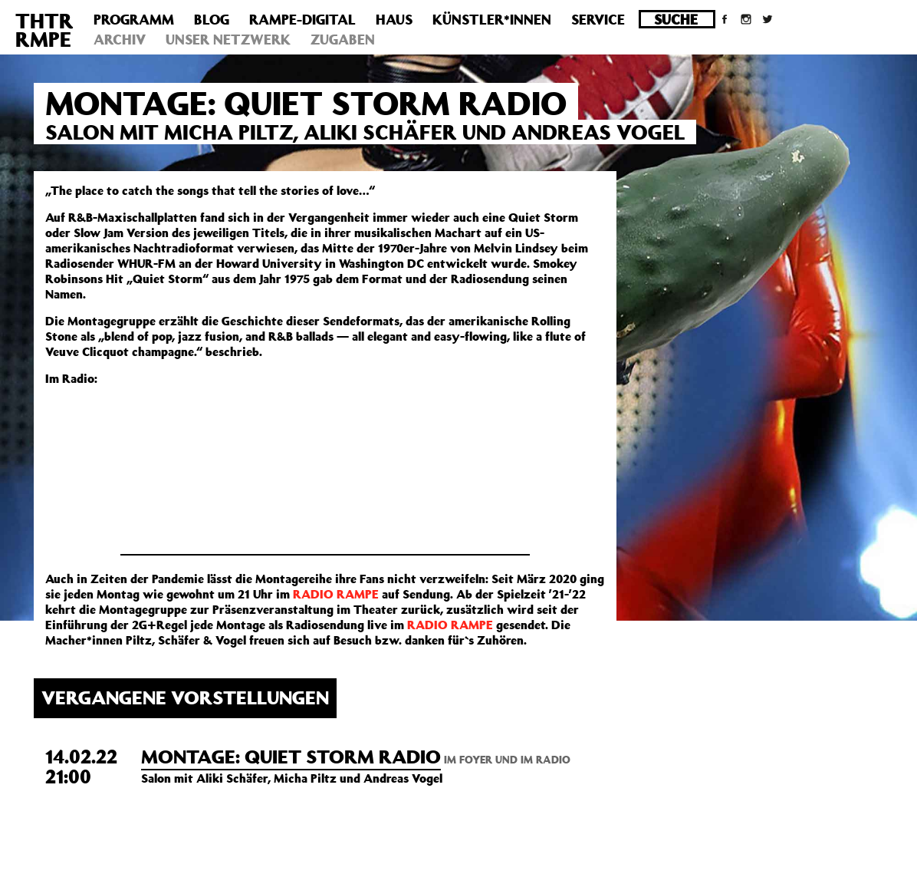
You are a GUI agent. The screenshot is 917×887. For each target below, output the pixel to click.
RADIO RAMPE (336, 594)
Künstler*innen (491, 19)
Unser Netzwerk (228, 39)
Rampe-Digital (302, 19)
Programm (134, 19)
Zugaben (343, 39)
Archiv (120, 39)
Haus (394, 19)
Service (598, 19)
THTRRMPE (44, 29)
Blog (211, 19)
